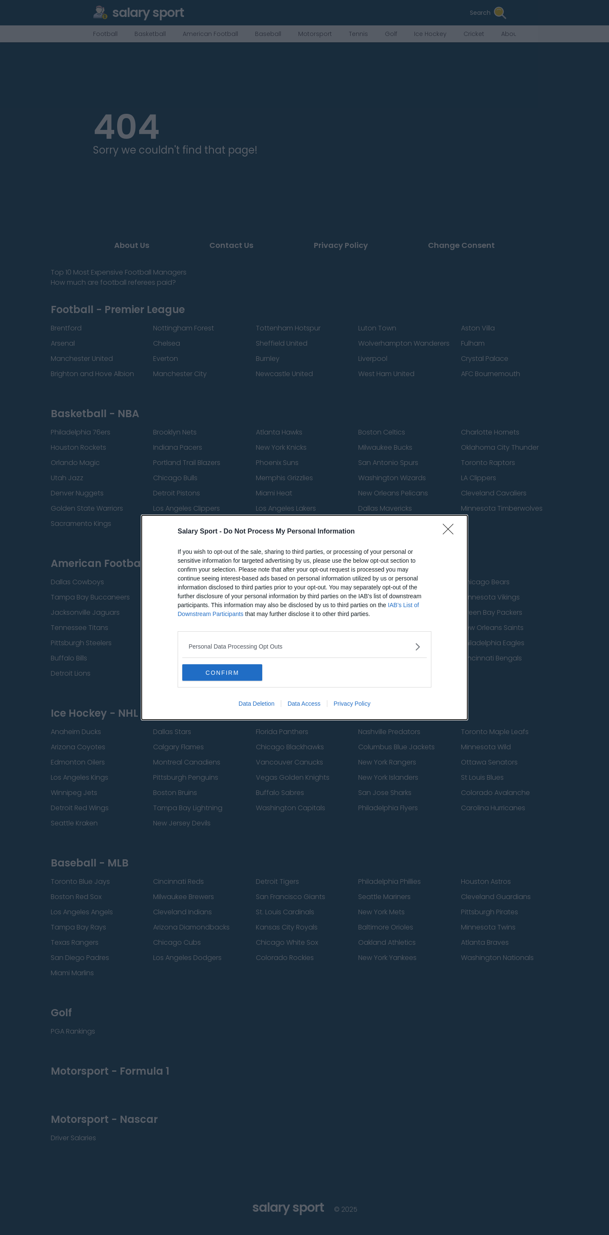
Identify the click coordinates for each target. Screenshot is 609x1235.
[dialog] (304, 617)
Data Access (304, 704)
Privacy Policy (352, 704)
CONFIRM (222, 672)
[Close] (451, 532)
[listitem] (304, 646)
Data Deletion (256, 704)
